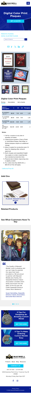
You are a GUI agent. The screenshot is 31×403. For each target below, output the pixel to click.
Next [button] (29, 68)
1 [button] (12, 304)
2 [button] (14, 304)
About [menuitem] (13, 361)
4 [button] (18, 304)
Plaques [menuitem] (10, 33)
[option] (15, 68)
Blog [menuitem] (17, 361)
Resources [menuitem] (23, 361)
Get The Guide (21, 324)
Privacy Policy (15, 388)
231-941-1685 (19, 369)
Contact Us (15, 366)
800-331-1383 (10, 369)
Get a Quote (15, 21)
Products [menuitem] (4, 33)
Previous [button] (2, 68)
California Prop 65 (7, 168)
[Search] (14, 39)
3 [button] (16, 304)
